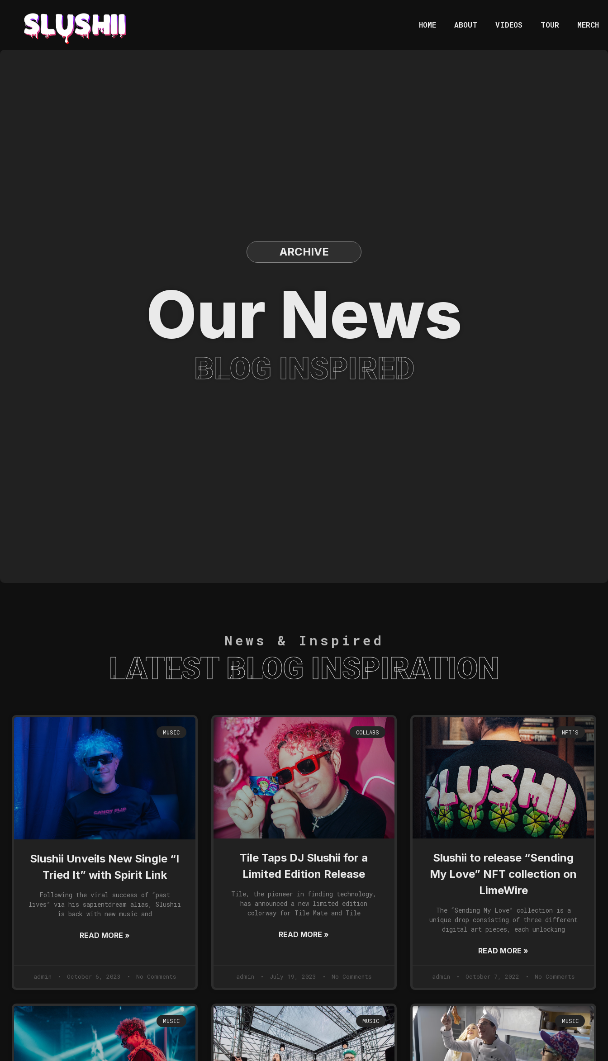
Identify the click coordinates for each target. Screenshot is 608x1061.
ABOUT (465, 24)
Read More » (105, 935)
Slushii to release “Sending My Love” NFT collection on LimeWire (503, 874)
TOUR (550, 24)
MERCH (588, 24)
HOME (427, 24)
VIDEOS (508, 24)
